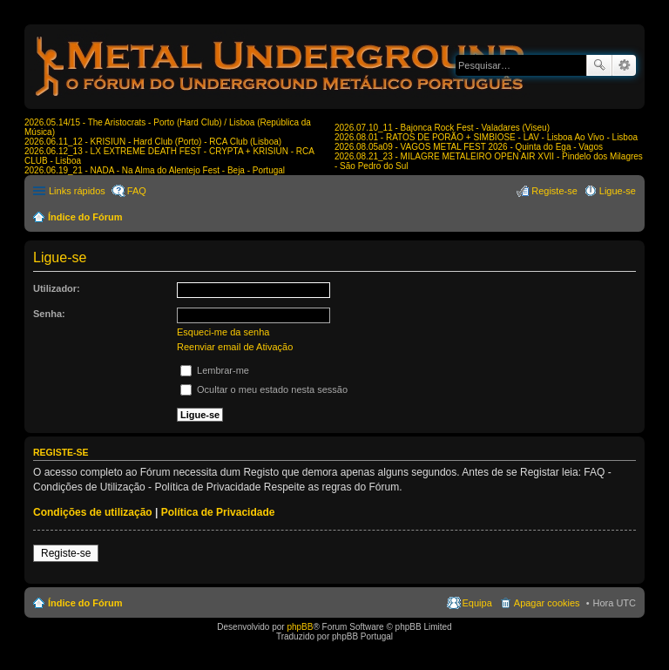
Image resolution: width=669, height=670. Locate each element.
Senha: (49, 313)
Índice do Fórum (85, 217)
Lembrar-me (214, 370)
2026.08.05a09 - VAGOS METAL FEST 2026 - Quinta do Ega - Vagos (468, 147)
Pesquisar (599, 65)
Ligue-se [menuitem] (617, 191)
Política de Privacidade (218, 512)
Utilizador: (56, 288)
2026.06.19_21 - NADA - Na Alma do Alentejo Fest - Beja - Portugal (154, 170)
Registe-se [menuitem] (554, 191)
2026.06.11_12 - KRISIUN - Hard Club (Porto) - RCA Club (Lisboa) (152, 141)
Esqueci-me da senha (223, 332)
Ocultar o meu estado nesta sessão (264, 389)
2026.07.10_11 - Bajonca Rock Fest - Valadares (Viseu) (442, 127)
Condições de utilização (92, 512)
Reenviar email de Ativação (235, 347)
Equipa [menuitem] (477, 603)
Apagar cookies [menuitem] (547, 603)
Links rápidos (77, 191)
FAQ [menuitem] (136, 191)
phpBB (300, 627)
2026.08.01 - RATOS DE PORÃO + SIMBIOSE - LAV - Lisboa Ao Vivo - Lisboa (486, 137)
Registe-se (66, 553)
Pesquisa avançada (624, 65)
